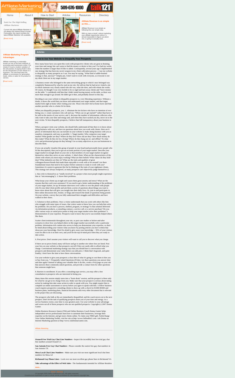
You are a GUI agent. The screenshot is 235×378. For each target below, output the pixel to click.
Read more (8, 38)
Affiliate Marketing (41, 328)
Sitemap (60, 372)
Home (53, 372)
